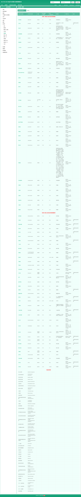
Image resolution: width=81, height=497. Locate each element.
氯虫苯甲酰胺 (20, 122)
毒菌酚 (19, 240)
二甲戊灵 (19, 47)
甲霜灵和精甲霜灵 (21, 72)
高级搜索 (77, 2)
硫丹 (19, 277)
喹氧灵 (19, 86)
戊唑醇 (19, 195)
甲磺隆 (19, 265)
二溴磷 (19, 244)
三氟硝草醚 (20, 310)
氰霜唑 (19, 135)
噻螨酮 (19, 162)
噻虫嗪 (19, 145)
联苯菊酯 (19, 100)
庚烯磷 (19, 257)
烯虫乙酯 (19, 347)
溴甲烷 (19, 354)
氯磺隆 (19, 286)
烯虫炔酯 (19, 343)
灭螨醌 (19, 305)
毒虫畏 (19, 236)
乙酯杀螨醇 (20, 358)
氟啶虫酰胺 (20, 58)
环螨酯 (19, 261)
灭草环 (19, 300)
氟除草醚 (19, 248)
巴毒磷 (19, 220)
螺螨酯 (19, 111)
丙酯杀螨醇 (20, 224)
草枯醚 (19, 228)
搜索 (73, 2)
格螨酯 (19, 252)
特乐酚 (19, 336)
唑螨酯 (19, 209)
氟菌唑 (19, 63)
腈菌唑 (19, 77)
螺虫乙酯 (19, 106)
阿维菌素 (19, 19)
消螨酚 (19, 351)
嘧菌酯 (19, 131)
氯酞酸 (19, 289)
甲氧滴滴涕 (20, 269)
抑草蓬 (19, 362)
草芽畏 (19, 232)
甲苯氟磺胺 (20, 68)
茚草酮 (19, 366)
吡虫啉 (19, 28)
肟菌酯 (19, 185)
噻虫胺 (19, 140)
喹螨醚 (19, 82)
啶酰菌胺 (19, 42)
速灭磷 (19, 332)
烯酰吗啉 (19, 200)
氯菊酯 (19, 126)
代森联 (19, 38)
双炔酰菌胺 (20, 180)
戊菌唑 (19, 190)
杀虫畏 (19, 320)
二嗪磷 (19, 53)
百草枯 (19, 23)
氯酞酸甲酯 (20, 293)
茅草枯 (19, 297)
